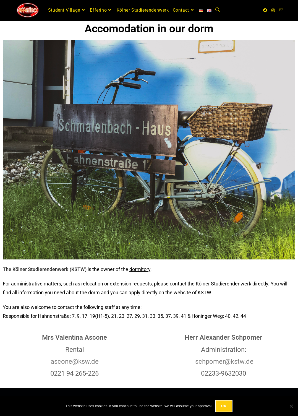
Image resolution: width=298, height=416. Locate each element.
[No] (291, 406)
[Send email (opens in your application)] (281, 10)
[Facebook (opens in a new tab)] (265, 10)
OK (224, 406)
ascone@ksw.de (75, 361)
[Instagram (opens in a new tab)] (273, 10)
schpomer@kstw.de (224, 361)
